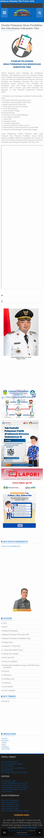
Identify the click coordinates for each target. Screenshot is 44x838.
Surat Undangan (9, 690)
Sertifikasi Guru (9, 679)
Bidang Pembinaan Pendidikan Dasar (17, 638)
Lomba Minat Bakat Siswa (13, 650)
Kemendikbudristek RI (9, 762)
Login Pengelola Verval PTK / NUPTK (15, 787)
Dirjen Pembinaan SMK (10, 809)
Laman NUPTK (7, 791)
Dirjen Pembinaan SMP (10, 804)
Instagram (5, 747)
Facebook (5, 741)
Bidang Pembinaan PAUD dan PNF (16, 635)
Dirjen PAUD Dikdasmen (10, 800)
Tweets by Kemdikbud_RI (10, 546)
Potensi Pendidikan (10, 661)
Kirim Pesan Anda (29, 828)
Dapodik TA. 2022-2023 (11, 646)
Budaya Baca (8, 642)
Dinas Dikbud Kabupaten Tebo (18, 830)
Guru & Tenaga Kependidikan (12, 764)
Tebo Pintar (5, 749)
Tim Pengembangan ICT (22, 834)
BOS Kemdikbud (7, 766)
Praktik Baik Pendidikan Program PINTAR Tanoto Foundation (21, 666)
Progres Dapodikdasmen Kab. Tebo (14, 783)
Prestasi (6, 671)
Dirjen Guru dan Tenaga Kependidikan (15, 811)
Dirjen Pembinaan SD (9, 802)
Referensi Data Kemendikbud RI (13, 768)
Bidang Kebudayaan (10, 631)
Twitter (4, 743)
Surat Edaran (8, 687)
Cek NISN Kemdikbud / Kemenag (14, 789)
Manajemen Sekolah (10, 654)
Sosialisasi (7, 683)
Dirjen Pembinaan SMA (10, 807)
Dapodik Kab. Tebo (8, 781)
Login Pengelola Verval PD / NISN (14, 785)
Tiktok (3, 745)
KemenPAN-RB (7, 770)
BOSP (5, 627)
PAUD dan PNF (8, 658)
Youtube (4, 738)
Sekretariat (7, 675)
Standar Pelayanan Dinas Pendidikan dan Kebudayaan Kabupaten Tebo (21, 27)
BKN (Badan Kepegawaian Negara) (14, 772)
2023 (5, 623)
